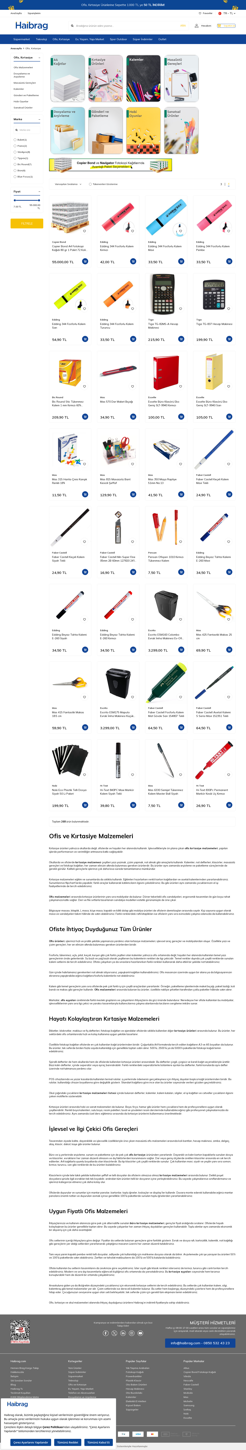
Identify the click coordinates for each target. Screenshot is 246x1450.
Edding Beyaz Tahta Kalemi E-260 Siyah (69, 636)
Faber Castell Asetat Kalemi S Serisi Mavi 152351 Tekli (213, 714)
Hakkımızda (17, 1372)
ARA (175, 25)
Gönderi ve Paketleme (26, 95)
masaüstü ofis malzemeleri (151, 1140)
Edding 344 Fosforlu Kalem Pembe (213, 248)
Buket (20, 139)
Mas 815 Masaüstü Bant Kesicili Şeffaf (115, 481)
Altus (186, 1368)
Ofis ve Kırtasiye (77, 1384)
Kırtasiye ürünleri (59, 1106)
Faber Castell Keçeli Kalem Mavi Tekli (212, 481)
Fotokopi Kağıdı (135, 1372)
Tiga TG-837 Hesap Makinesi (214, 324)
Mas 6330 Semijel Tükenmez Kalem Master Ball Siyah (165, 791)
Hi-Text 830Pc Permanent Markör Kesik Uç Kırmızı (212, 791)
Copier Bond (59, 242)
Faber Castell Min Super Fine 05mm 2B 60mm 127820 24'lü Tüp (118, 559)
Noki (54, 785)
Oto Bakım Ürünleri (136, 1384)
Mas (102, 397)
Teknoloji (41, 39)
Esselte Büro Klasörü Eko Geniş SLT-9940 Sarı (211, 403)
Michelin (188, 1401)
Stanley (188, 1388)
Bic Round (23, 164)
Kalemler (19, 88)
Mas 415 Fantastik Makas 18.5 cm (68, 714)
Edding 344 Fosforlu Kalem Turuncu (117, 325)
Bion (19, 170)
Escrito (152, 630)
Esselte (152, 397)
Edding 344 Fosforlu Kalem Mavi (165, 248)
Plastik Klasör (133, 1380)
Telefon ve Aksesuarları (81, 1392)
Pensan (152, 552)
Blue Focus (23, 176)
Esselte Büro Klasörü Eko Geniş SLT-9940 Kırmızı (163, 403)
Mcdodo (188, 1392)
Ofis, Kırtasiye (61, 39)
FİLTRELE (27, 224)
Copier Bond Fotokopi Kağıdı (200, 1372)
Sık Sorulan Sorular (21, 1380)
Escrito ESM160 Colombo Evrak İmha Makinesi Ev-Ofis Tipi (165, 636)
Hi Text (104, 785)
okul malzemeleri (79, 1302)
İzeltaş (187, 1409)
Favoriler (205, 13)
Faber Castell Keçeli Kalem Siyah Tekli (68, 558)
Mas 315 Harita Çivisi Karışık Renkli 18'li (69, 481)
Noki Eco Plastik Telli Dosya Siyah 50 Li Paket (69, 791)
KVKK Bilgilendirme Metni (25, 1397)
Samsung (189, 1405)
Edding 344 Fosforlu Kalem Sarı (69, 325)
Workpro (22, 152)
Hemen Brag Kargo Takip (25, 1368)
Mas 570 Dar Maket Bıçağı (116, 401)
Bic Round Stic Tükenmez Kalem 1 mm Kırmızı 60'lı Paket (68, 403)
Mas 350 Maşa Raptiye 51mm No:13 (162, 481)
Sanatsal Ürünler (23, 107)
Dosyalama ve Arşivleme (22, 75)
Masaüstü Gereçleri (25, 82)
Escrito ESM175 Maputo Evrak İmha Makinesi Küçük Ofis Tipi (117, 714)
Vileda (187, 1376)
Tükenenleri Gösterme (103, 184)
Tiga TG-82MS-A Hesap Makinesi (163, 325)
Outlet (162, 39)
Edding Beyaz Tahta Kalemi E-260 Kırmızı (117, 636)
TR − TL (226, 13)
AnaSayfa (16, 13)
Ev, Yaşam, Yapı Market (90, 39)
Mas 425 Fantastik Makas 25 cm (214, 636)
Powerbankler (134, 1376)
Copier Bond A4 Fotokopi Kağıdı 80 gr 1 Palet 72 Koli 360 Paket (69, 248)
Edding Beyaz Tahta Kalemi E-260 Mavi (213, 558)
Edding (104, 242)
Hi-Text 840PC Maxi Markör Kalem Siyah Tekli (117, 791)
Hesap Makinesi (135, 1388)
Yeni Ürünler (74, 1368)
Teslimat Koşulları (20, 1392)
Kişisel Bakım (133, 1405)
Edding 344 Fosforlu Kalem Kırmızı (117, 248)
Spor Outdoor (118, 39)
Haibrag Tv (17, 1388)
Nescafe (188, 1380)
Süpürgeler (132, 1409)
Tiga (151, 319)
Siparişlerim (34, 13)
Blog (13, 1384)
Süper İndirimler (143, 39)
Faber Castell (203, 475)
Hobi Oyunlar (21, 101)
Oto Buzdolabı (134, 1392)
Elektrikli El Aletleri (136, 1401)
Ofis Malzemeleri (23, 67)
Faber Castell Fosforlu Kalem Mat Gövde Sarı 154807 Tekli (166, 714)
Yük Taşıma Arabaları (137, 1368)
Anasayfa (16, 48)
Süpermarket (21, 39)
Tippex (21, 158)
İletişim (14, 1376)
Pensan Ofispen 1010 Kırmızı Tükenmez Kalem (166, 558)
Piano (20, 145)
